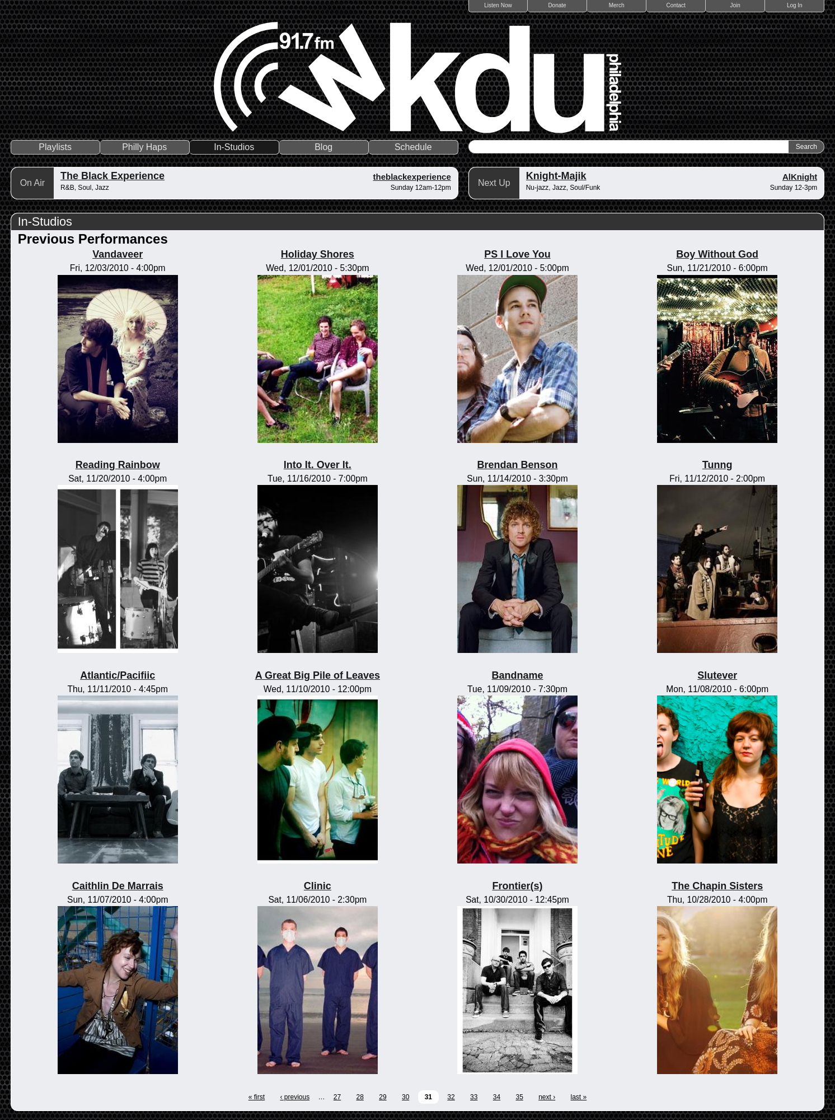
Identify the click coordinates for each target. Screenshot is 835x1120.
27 (337, 1097)
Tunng (717, 464)
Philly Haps (144, 147)
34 (496, 1097)
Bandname (517, 675)
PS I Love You (517, 254)
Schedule (413, 147)
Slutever (717, 675)
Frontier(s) (517, 886)
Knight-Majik (556, 175)
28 (360, 1097)
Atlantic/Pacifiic (117, 675)
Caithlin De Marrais (117, 886)
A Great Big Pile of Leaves (317, 675)
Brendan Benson (517, 464)
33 (473, 1097)
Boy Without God (717, 254)
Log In (795, 5)
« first (256, 1097)
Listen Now (498, 5)
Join (735, 5)
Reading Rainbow (118, 464)
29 (382, 1097)
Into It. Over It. (317, 464)
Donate (557, 5)
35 (519, 1097)
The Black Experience (112, 175)
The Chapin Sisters (717, 886)
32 (450, 1097)
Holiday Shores (317, 254)
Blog (323, 147)
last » (579, 1097)
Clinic (317, 886)
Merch (617, 5)
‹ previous (294, 1097)
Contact (675, 5)
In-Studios (234, 147)
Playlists (55, 147)
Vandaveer (117, 254)
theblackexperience (412, 176)
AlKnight (799, 176)
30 (405, 1097)
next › (546, 1097)
